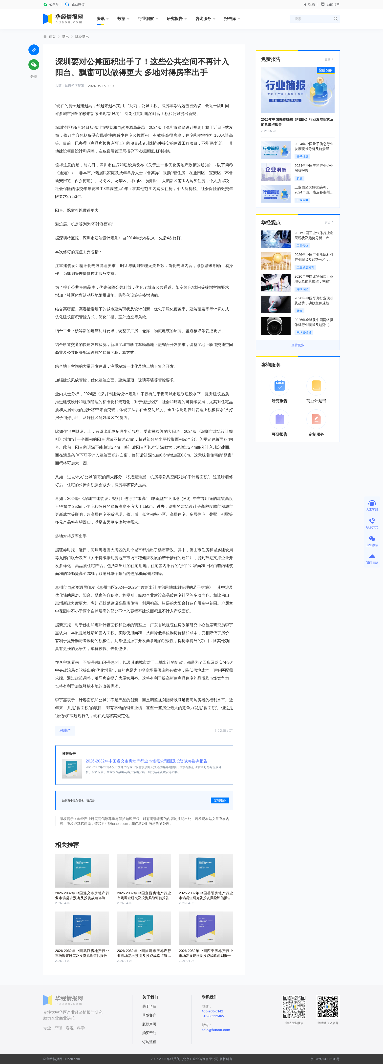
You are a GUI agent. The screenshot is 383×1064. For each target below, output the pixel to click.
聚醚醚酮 (326, 70)
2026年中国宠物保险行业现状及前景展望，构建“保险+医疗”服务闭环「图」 (314, 281)
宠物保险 (302, 289)
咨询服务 (203, 19)
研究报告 (175, 19)
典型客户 (149, 1015)
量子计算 (302, 156)
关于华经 (149, 1006)
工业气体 (302, 245)
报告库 (230, 19)
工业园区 (302, 200)
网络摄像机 (304, 332)
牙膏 (299, 311)
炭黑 (299, 178)
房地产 (65, 730)
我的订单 (330, 4)
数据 (121, 19)
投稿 (308, 4)
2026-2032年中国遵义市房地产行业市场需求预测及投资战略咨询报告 (147, 761)
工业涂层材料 (305, 267)
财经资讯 (82, 36)
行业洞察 (146, 19)
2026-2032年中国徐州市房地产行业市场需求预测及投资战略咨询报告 (144, 956)
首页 (52, 36)
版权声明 (149, 1024)
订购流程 (149, 1042)
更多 (330, 59)
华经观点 (271, 222)
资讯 (101, 19)
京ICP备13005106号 (325, 1059)
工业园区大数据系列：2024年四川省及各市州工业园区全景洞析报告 (314, 192)
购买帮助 (149, 1033)
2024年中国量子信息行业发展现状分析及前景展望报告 (314, 149)
